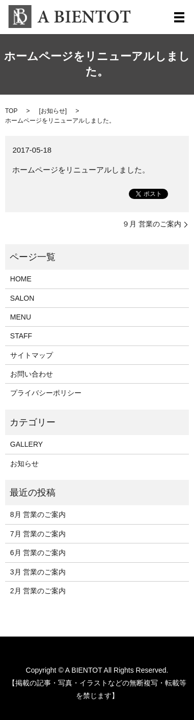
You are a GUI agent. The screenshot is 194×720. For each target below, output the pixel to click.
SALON (22, 298)
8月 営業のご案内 (38, 514)
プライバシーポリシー (45, 393)
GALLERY (26, 444)
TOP (11, 110)
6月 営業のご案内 (38, 553)
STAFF (21, 336)
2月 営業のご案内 (38, 591)
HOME (21, 279)
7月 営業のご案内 (38, 534)
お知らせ (53, 110)
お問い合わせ (31, 374)
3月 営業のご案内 (38, 572)
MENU (20, 317)
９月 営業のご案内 (151, 224)
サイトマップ (31, 355)
